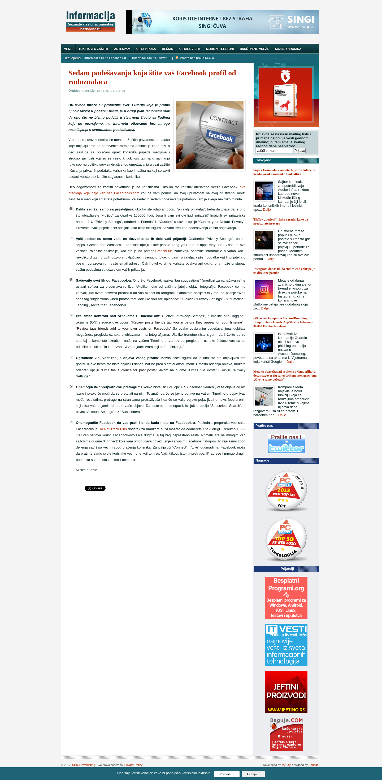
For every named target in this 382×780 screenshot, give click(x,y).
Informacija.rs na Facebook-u (105, 57)
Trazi (310, 58)
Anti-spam (122, 48)
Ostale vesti (189, 48)
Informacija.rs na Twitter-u (150, 57)
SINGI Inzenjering (83, 764)
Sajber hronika (288, 48)
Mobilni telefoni (220, 48)
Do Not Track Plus (113, 429)
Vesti (68, 48)
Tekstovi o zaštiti (93, 48)
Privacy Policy (133, 764)
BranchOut (163, 251)
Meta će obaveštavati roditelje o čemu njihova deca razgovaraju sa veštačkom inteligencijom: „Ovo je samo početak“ (285, 375)
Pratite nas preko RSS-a (195, 57)
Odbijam (253, 774)
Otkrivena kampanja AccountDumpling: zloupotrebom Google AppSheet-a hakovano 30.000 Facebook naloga (283, 322)
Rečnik (167, 48)
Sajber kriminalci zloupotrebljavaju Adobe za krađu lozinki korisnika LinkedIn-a (284, 172)
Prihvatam (227, 774)
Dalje (267, 210)
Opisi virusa (146, 48)
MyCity (286, 764)
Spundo (314, 764)
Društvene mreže (254, 48)
